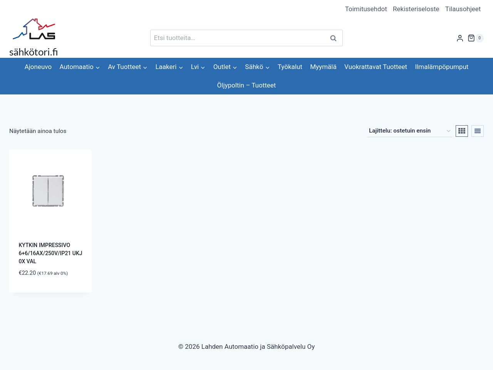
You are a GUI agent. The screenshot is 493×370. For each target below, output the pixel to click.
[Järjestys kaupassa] (409, 131)
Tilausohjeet (463, 9)
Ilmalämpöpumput (442, 67)
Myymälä (323, 67)
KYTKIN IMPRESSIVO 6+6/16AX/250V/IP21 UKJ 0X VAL (50, 253)
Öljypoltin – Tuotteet (246, 85)
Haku (335, 38)
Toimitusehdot (366, 9)
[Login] (460, 38)
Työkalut (290, 67)
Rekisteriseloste (416, 9)
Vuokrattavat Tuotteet (375, 67)
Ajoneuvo (38, 67)
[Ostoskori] (476, 38)
